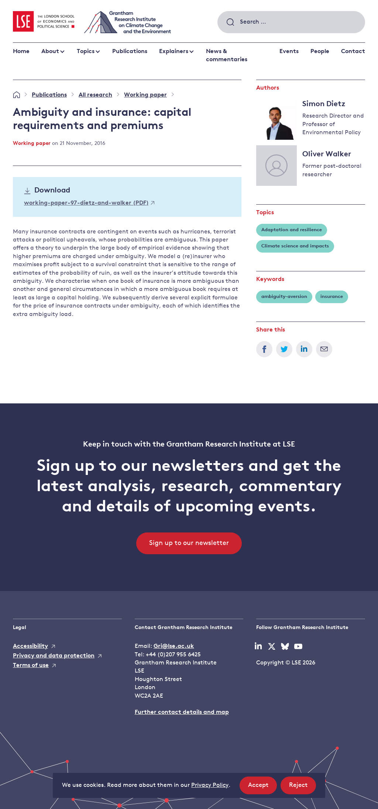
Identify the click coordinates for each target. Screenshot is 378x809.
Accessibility (30, 646)
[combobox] (291, 22)
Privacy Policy (209, 785)
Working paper (145, 95)
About (50, 52)
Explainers (173, 52)
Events (289, 52)
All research (95, 95)
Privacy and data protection (53, 656)
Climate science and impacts (295, 246)
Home (21, 52)
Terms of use (31, 666)
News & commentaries (226, 56)
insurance (331, 296)
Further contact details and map (182, 712)
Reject (302, 787)
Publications (129, 52)
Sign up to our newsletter (189, 543)
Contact (353, 52)
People (319, 52)
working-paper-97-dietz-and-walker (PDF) (89, 203)
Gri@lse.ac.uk (174, 646)
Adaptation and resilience (291, 230)
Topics (85, 52)
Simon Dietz (324, 104)
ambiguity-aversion (284, 296)
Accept (262, 787)
